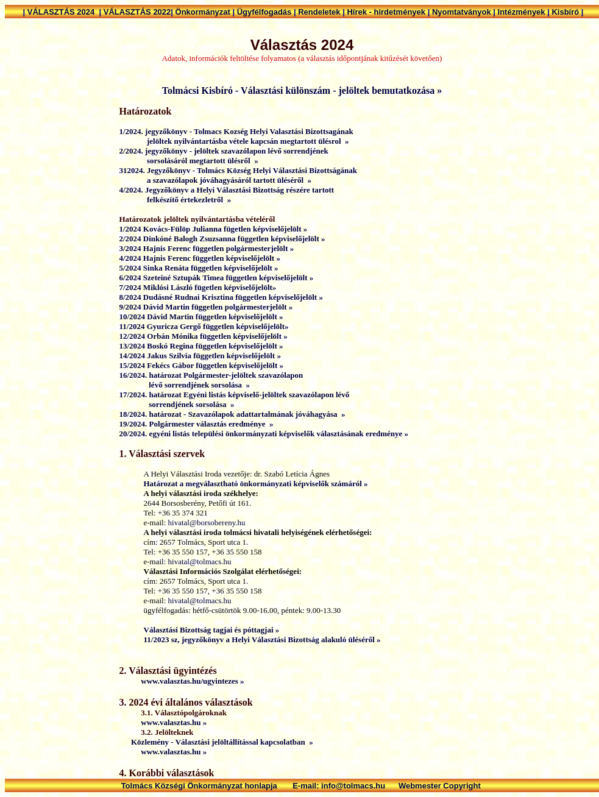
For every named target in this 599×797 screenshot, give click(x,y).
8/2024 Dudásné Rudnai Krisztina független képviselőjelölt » (221, 297)
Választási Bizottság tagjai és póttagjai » (212, 629)
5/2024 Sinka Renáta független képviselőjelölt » (198, 267)
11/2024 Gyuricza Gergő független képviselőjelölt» (204, 326)
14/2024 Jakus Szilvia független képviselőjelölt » (200, 355)
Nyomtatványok (462, 11)
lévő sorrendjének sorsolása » (184, 384)
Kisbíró (566, 11)
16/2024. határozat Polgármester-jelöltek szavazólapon (211, 375)
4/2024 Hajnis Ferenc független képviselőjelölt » (199, 258)
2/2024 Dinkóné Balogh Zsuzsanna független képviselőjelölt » (222, 238)
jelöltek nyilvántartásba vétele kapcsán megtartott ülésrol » (234, 141)
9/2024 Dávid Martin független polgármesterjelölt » (206, 306)
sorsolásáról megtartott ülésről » (188, 160)
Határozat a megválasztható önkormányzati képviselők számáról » (256, 483)
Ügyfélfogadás (265, 11)
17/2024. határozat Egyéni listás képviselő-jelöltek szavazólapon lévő (235, 394)
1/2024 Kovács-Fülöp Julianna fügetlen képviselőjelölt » (213, 228)
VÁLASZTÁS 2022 (137, 11)
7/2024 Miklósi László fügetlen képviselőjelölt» (198, 287)
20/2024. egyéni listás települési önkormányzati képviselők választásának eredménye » (264, 433)
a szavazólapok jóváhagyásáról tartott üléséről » (215, 180)
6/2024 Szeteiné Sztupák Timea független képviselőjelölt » (216, 277)
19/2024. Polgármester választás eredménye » (196, 423)
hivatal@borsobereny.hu (207, 522)
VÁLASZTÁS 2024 (63, 11)
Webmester (421, 785)
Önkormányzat (204, 11)
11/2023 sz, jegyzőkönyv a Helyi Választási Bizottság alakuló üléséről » (262, 639)
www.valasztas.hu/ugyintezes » (181, 680)
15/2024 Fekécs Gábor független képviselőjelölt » (201, 365)
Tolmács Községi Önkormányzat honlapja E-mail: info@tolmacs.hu (260, 785)
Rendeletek (320, 11)
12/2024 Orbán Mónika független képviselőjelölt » (203, 336)
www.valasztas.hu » (163, 722)
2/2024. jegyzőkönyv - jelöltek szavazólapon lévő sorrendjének (224, 150)
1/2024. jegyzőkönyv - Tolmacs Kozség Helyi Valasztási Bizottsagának (236, 131)
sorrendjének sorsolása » (177, 404)
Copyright (463, 785)
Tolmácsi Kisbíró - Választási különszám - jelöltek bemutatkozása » (302, 90)
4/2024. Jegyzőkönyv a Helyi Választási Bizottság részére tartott (227, 189)
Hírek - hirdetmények (387, 11)
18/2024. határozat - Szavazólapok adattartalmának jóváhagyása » (232, 414)
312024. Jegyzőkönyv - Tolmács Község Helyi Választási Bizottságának (238, 170)
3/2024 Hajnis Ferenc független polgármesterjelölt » (206, 248)
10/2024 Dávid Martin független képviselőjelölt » (201, 316)
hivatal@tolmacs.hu (200, 561)
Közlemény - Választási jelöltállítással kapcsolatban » (222, 741)
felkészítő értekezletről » (175, 199)
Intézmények (523, 11)
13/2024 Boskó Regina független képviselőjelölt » (201, 345)
